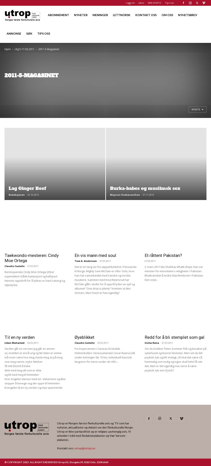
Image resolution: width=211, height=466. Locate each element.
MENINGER (100, 15)
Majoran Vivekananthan (125, 194)
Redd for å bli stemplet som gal (174, 337)
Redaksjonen (17, 194)
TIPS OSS (43, 33)
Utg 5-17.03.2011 (24, 49)
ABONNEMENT (58, 15)
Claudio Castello (15, 266)
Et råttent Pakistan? (163, 255)
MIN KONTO (154, 2)
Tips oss (169, 2)
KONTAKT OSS (146, 15)
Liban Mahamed (15, 342)
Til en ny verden (20, 337)
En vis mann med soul (95, 255)
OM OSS (167, 15)
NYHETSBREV (187, 15)
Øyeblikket (84, 337)
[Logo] (22, 15)
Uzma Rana (152, 342)
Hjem (8, 49)
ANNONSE (14, 33)
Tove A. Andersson (86, 260)
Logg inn (130, 2)
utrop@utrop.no (84, 448)
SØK (29, 33)
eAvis (141, 2)
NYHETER (81, 15)
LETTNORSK (121, 15)
